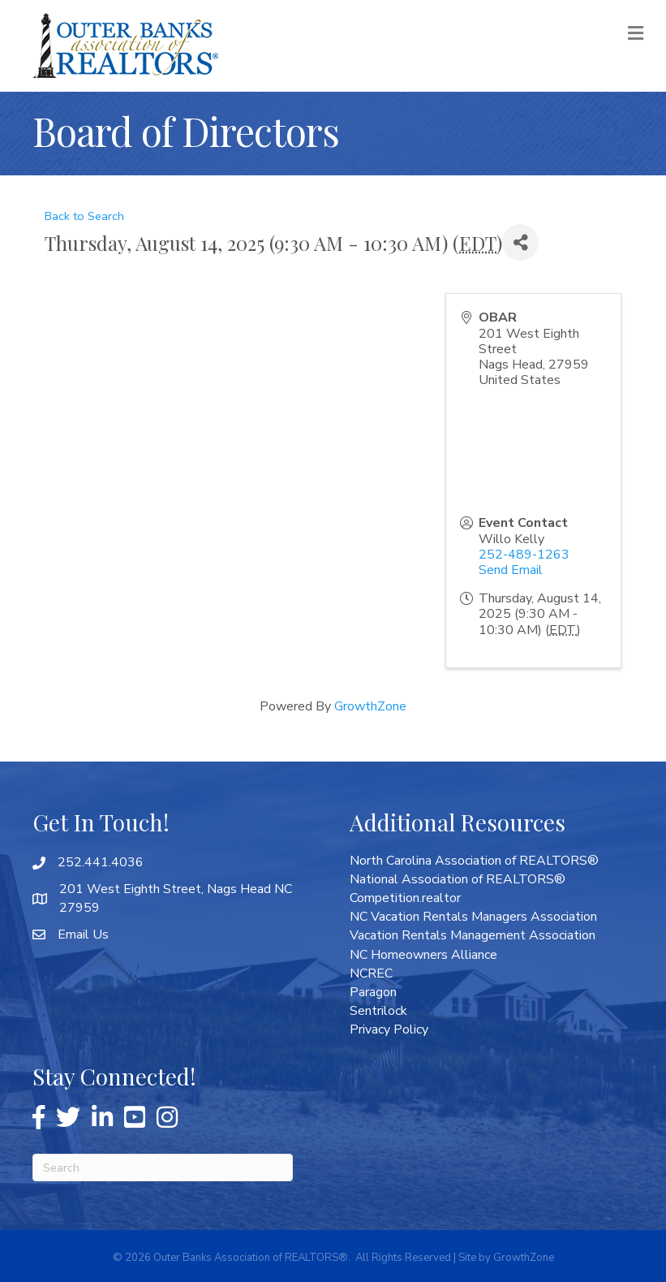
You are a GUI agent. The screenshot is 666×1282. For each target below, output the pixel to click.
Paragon (373, 992)
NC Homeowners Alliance (423, 955)
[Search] (162, 1167)
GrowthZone (370, 706)
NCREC (371, 973)
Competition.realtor (405, 898)
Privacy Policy (389, 1029)
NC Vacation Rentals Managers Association (473, 917)
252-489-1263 (524, 554)
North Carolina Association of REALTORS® (474, 861)
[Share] (520, 242)
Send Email (511, 570)
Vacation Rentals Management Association (472, 935)
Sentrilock (378, 1011)
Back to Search (84, 216)
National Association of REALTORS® (457, 879)
